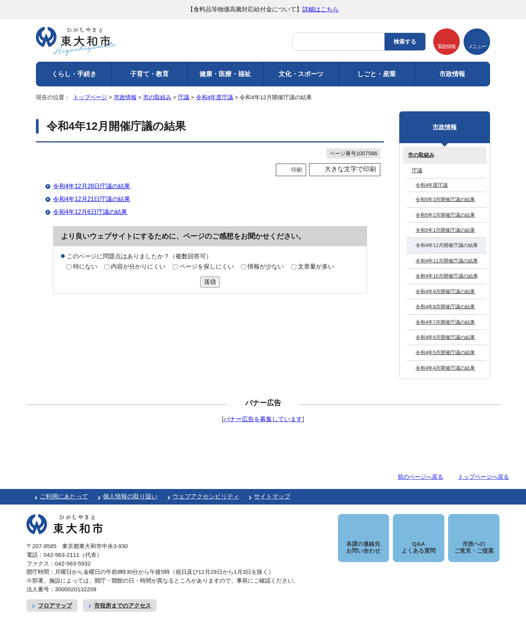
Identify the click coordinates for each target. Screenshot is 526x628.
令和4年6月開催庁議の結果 (445, 337)
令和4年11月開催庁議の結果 (447, 261)
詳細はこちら (320, 9)
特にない (85, 266)
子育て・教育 (149, 74)
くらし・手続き (73, 74)
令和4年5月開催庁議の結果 (445, 352)
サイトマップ (272, 496)
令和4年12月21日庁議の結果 (92, 199)
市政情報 (452, 74)
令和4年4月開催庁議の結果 (445, 368)
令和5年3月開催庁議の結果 (445, 199)
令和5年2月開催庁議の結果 (445, 215)
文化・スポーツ (301, 74)
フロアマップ (55, 597)
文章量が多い (316, 266)
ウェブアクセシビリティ (206, 496)
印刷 (296, 170)
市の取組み (157, 97)
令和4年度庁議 (214, 97)
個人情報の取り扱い (130, 496)
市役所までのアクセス (122, 597)
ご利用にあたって (64, 496)
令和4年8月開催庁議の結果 (445, 306)
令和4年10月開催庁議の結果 (447, 276)
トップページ (90, 97)
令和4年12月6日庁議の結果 (90, 212)
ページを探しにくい (206, 266)
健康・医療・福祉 (225, 74)
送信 (210, 281)
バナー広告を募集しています (263, 419)
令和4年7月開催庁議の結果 (445, 322)
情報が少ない (265, 266)
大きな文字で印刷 (350, 169)
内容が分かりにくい (138, 266)
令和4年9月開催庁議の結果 (445, 291)
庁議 (183, 97)
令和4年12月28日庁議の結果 (92, 186)
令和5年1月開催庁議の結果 (445, 230)
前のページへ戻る (420, 476)
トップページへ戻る (483, 476)
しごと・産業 (376, 74)
